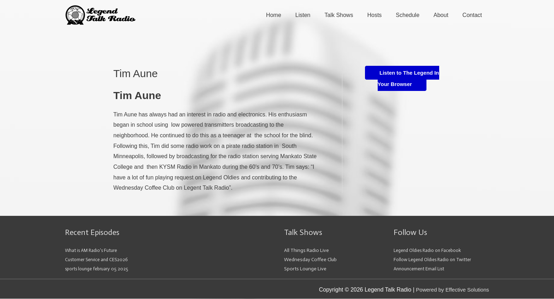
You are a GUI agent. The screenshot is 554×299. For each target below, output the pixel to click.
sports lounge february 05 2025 (99, 269)
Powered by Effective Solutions (450, 290)
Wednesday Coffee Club (310, 260)
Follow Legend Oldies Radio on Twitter (436, 260)
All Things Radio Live (306, 251)
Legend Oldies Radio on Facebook (431, 251)
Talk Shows (339, 15)
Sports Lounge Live (305, 269)
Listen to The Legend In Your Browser (405, 78)
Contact (472, 15)
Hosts (374, 15)
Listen (303, 15)
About (441, 15)
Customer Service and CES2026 (98, 260)
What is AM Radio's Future (93, 251)
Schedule (407, 15)
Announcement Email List (421, 269)
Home (273, 15)
